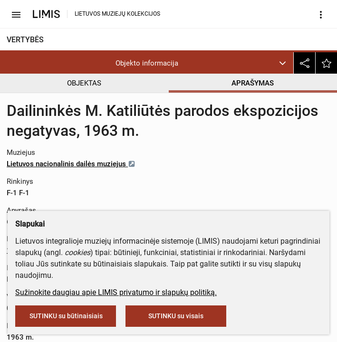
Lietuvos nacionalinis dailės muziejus (71, 164)
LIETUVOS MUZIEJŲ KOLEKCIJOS (117, 13)
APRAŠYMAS (252, 83)
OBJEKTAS (84, 83)
